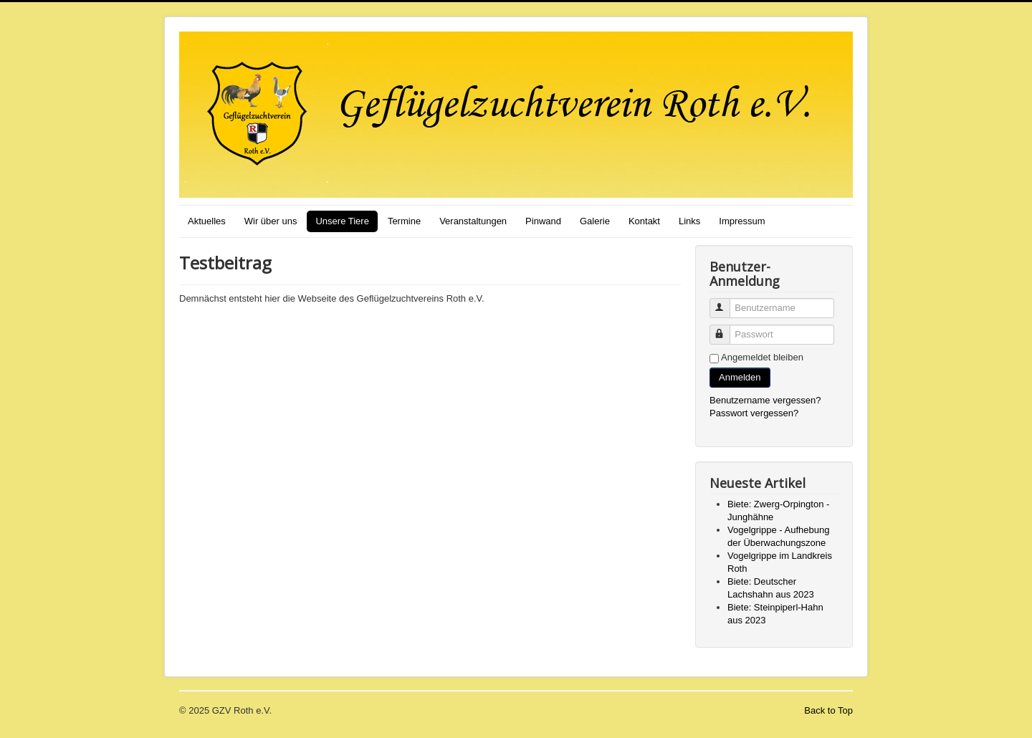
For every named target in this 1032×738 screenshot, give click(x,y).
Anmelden (740, 377)
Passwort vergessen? (754, 413)
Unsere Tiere (341, 221)
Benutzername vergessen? (765, 400)
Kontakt (644, 221)
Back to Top (828, 710)
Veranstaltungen (473, 221)
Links (689, 221)
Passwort (726, 328)
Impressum (742, 221)
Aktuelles (207, 221)
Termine (404, 221)
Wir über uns (270, 221)
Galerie (595, 221)
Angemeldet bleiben (762, 357)
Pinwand (543, 221)
